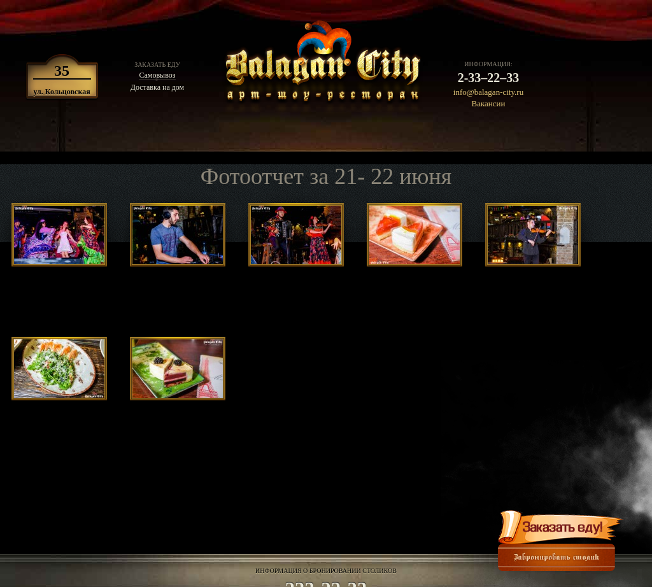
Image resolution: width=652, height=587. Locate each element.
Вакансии (489, 103)
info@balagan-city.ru (488, 92)
